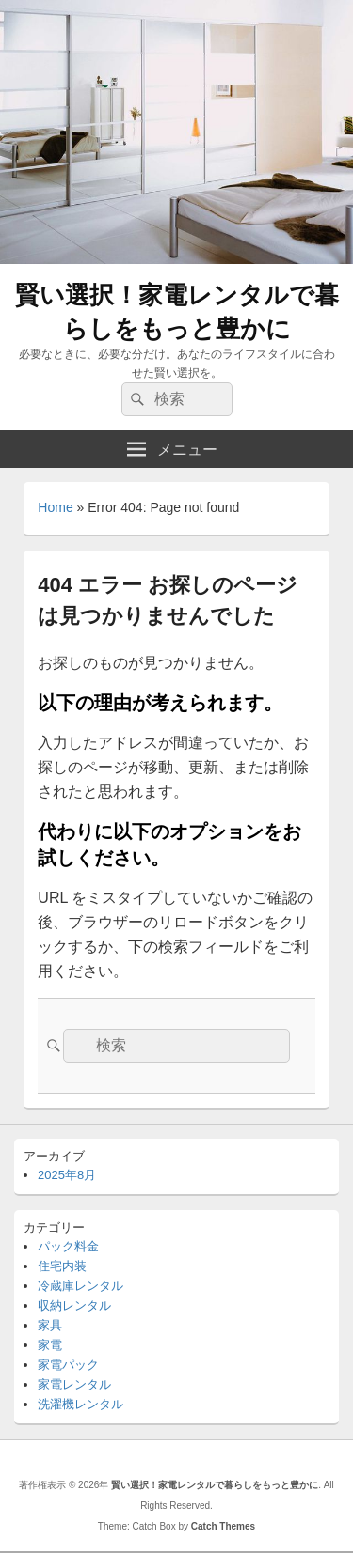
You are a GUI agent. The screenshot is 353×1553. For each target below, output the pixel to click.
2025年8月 (67, 1175)
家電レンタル (74, 1384)
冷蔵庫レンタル (80, 1286)
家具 (50, 1325)
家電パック (68, 1365)
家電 (50, 1345)
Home (55, 507)
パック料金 (68, 1246)
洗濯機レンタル (80, 1404)
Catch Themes (223, 1526)
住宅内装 (62, 1266)
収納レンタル (74, 1305)
